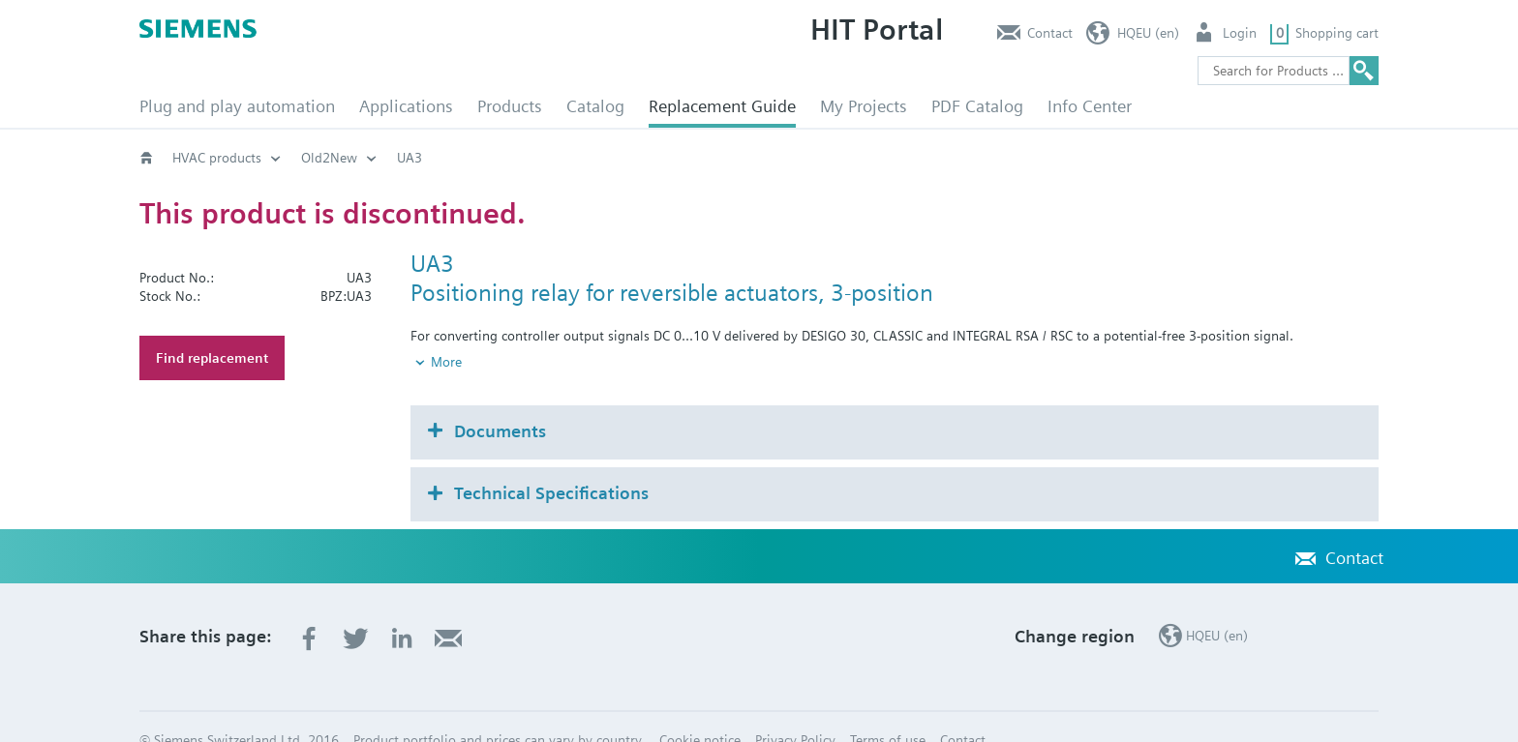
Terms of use (888, 707)
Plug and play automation (237, 106)
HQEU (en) (1148, 33)
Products (509, 106)
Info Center (1089, 106)
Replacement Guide (722, 106)
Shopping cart (1337, 33)
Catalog (595, 106)
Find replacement (212, 358)
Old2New (329, 157)
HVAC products (216, 157)
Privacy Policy (795, 707)
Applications (406, 106)
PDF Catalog (977, 106)
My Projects (863, 106)
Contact (1050, 33)
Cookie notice (700, 707)
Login (1240, 33)
